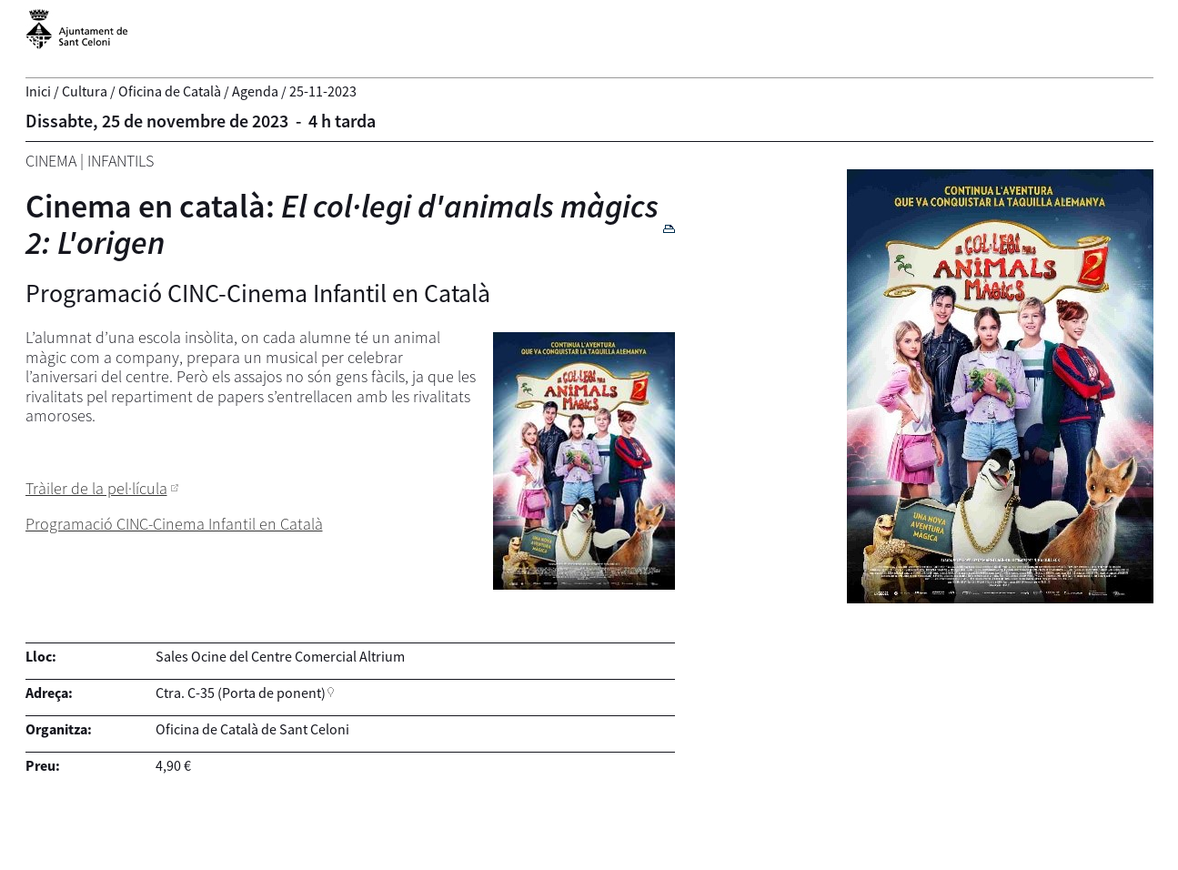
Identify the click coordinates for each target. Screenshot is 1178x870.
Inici (38, 91)
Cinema (50, 160)
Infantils (120, 160)
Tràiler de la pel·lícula (96, 488)
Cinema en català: (342, 224)
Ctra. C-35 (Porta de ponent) (241, 692)
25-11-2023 (323, 91)
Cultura (84, 91)
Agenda (255, 91)
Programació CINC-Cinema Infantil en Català (174, 523)
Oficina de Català (169, 91)
